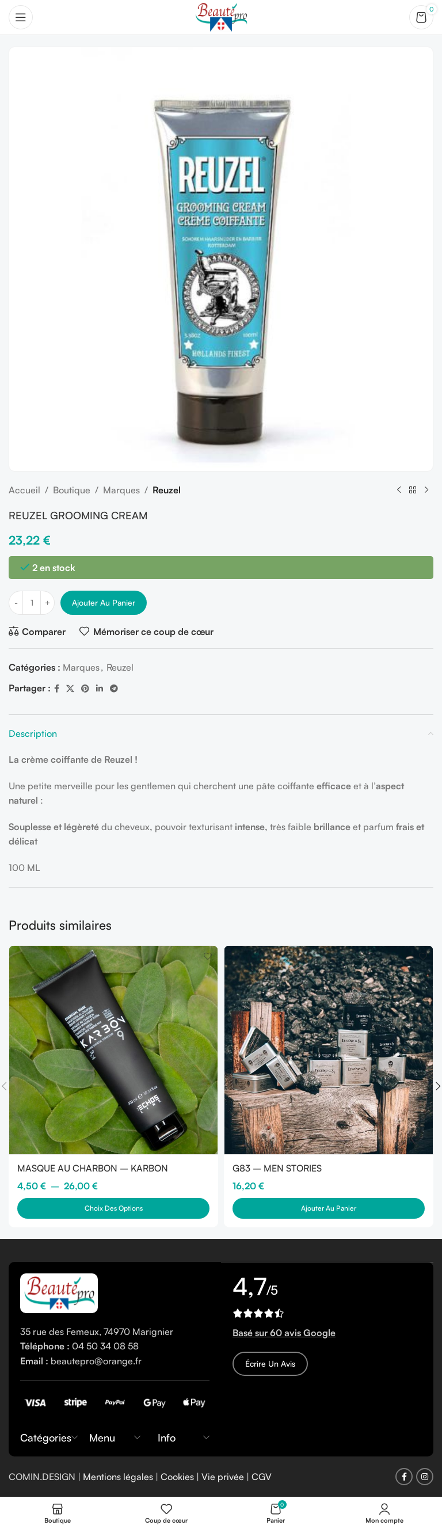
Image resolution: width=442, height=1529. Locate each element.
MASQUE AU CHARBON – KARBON (93, 1168)
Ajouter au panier (103, 602)
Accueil (24, 490)
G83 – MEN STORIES (277, 1168)
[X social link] (70, 689)
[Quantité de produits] (31, 603)
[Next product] (426, 490)
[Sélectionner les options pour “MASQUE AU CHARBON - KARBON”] (113, 1208)
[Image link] (59, 1292)
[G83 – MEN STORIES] (328, 1050)
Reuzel (167, 490)
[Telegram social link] (113, 689)
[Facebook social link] (57, 689)
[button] (329, 1208)
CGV (262, 1476)
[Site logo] (221, 16)
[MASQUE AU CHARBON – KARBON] (113, 1050)
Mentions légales (118, 1476)
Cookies (177, 1476)
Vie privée (222, 1476)
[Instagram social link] (424, 1477)
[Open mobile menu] (21, 17)
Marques (121, 490)
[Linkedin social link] (99, 689)
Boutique (71, 490)
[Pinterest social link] (85, 689)
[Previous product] (399, 490)
